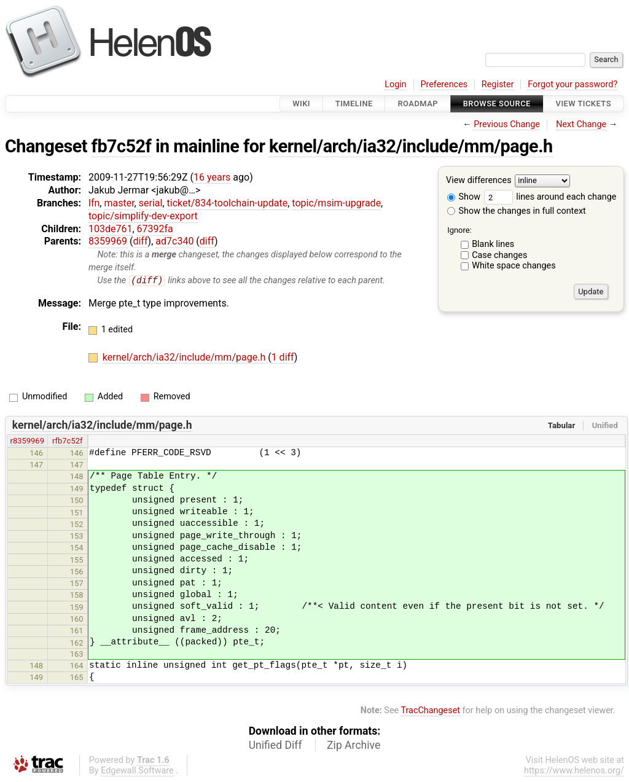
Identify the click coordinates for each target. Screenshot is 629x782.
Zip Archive (353, 745)
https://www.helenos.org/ (574, 771)
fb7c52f (122, 146)
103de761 (110, 229)
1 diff (283, 358)
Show (463, 197)
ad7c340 (174, 241)
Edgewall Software (137, 771)
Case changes (499, 255)
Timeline (354, 103)
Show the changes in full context (516, 211)
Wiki (301, 103)
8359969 (107, 241)
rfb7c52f (67, 441)
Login (396, 84)
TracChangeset (430, 711)
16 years (211, 177)
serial (151, 203)
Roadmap (417, 103)
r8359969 (27, 441)
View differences (479, 181)
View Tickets (583, 103)
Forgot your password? (572, 84)
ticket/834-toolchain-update (227, 203)
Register (498, 84)
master (119, 203)
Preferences (443, 84)
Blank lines (493, 244)
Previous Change (507, 124)
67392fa (155, 229)
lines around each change (550, 197)
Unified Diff (275, 745)
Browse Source (497, 103)
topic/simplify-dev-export (143, 216)
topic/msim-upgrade (336, 203)
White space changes (514, 265)
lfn (94, 203)
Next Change (581, 124)
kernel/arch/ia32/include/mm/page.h (410, 146)
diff (140, 241)
